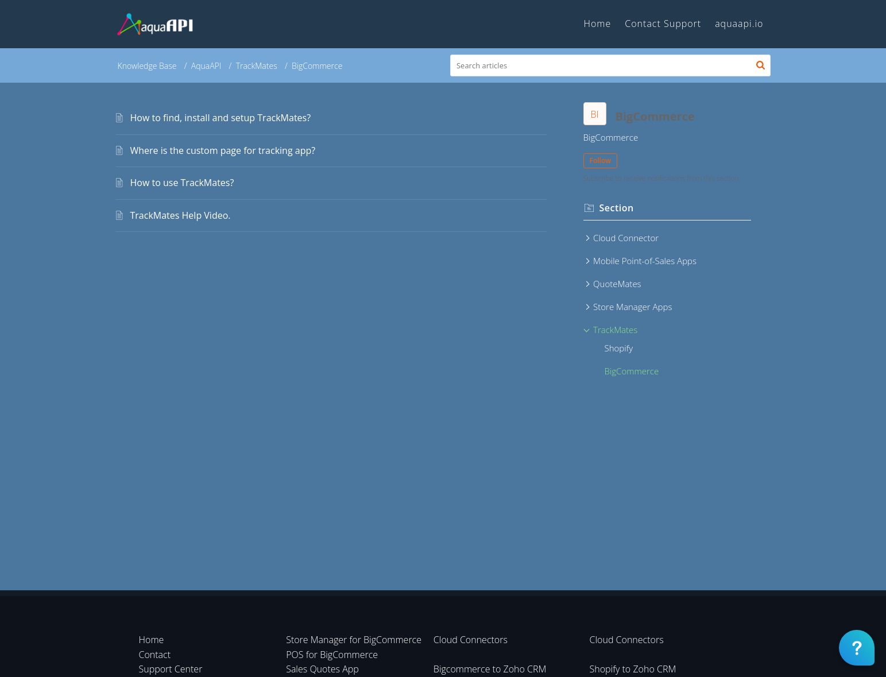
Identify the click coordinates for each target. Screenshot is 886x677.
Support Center (171, 669)
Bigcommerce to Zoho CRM (490, 669)
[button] (760, 65)
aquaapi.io (739, 23)
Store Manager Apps (632, 306)
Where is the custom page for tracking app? (223, 150)
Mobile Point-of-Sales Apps (645, 260)
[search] (610, 65)
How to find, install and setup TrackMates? (220, 117)
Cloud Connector (626, 237)
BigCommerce (632, 371)
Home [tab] (597, 23)
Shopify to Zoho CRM (633, 669)
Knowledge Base (147, 65)
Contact (155, 654)
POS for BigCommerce (332, 654)
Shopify (619, 348)
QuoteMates (617, 283)
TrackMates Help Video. (180, 215)
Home (151, 639)
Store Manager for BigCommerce (353, 639)
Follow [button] (601, 160)
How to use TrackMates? (182, 182)
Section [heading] (616, 208)
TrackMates (256, 65)
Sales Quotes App (322, 669)
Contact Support (663, 23)
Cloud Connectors (471, 639)
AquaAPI (206, 65)
